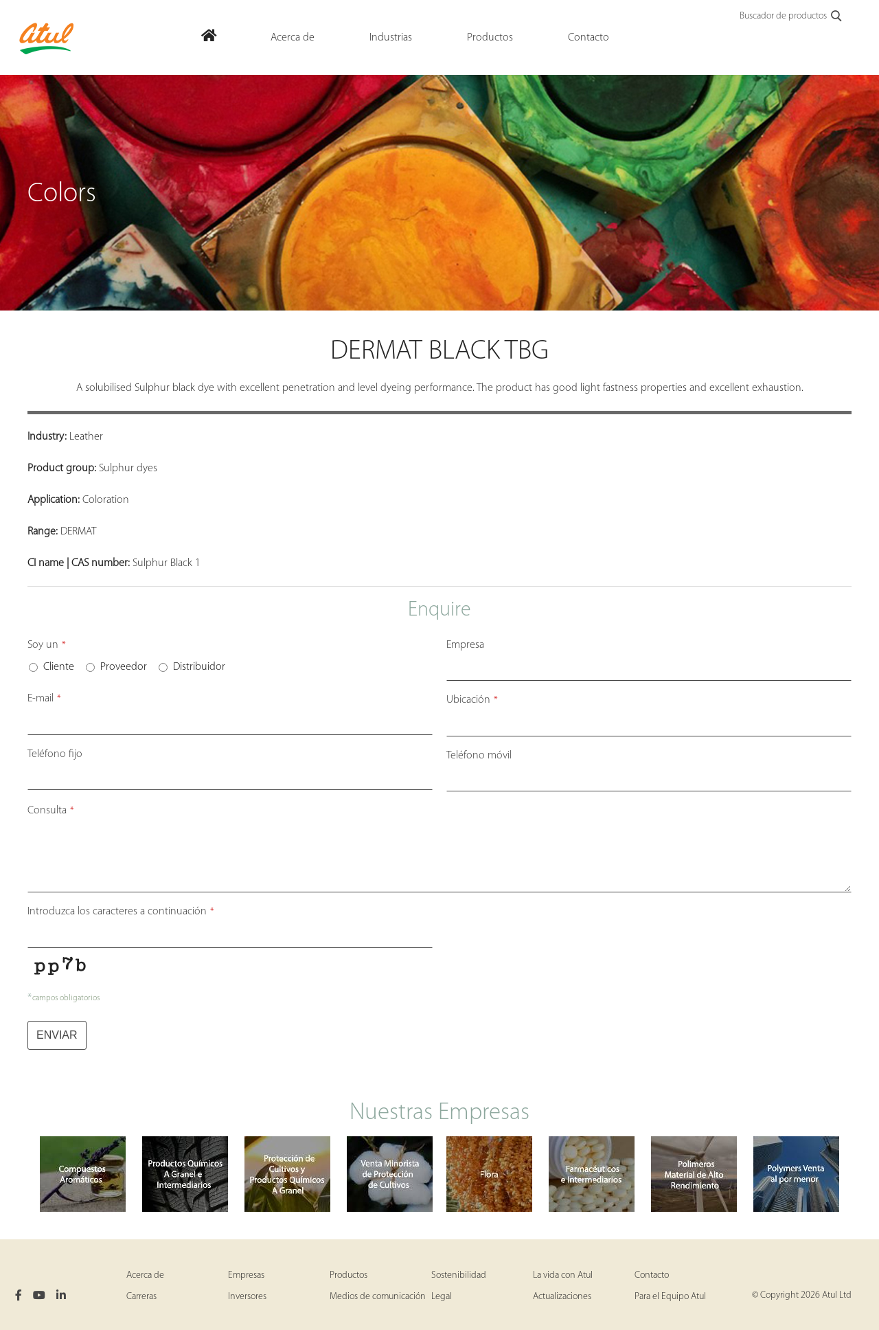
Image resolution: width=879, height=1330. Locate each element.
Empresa (465, 645)
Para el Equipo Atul (670, 1297)
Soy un (46, 645)
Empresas (246, 1275)
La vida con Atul (563, 1275)
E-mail (44, 698)
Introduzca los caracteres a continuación (120, 911)
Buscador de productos (791, 16)
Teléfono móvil (479, 755)
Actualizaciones (562, 1297)
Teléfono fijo (54, 754)
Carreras (141, 1297)
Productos (348, 1275)
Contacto (652, 1275)
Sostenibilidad (458, 1275)
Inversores (247, 1297)
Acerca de (145, 1275)
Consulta (50, 810)
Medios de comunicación (378, 1297)
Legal (441, 1297)
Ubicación (472, 700)
